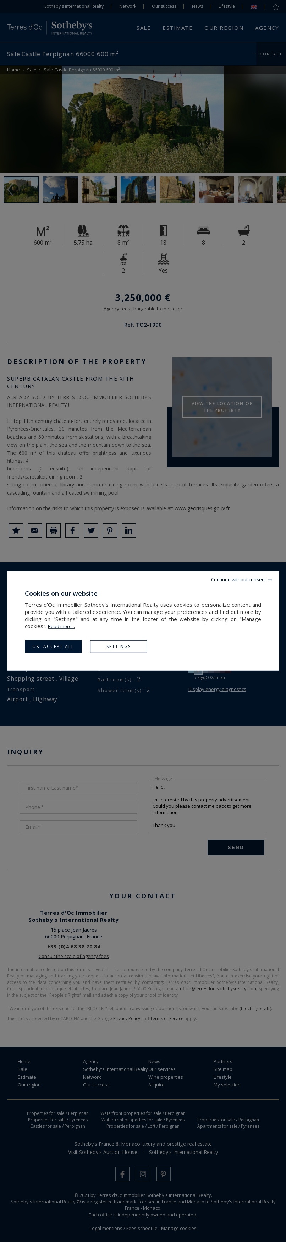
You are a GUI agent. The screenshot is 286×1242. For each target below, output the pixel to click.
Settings (118, 646)
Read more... (61, 626)
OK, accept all (53, 646)
